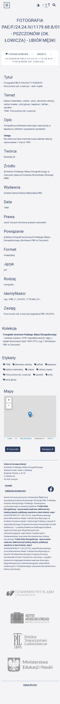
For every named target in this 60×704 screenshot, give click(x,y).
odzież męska (45, 369)
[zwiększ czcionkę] (49, 5)
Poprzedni (13, 449)
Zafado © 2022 (30, 685)
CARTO (50, 438)
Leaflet (9, 438)
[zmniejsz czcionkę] (43, 5)
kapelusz (52, 364)
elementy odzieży (23, 364)
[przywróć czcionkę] (46, 5)
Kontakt (8, 485)
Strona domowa (17, 54)
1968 (7, 364)
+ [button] (9, 400)
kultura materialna (14, 369)
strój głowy (10, 379)
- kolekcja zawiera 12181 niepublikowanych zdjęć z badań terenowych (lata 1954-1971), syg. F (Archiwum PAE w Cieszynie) (30, 339)
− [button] (9, 405)
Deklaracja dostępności (15, 491)
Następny (47, 449)
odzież (31, 369)
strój (50, 374)
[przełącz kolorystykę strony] (38, 5)
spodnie (39, 374)
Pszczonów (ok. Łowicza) (18, 374)
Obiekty (41, 54)
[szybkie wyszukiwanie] (54, 5)
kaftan (40, 364)
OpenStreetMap (25, 438)
